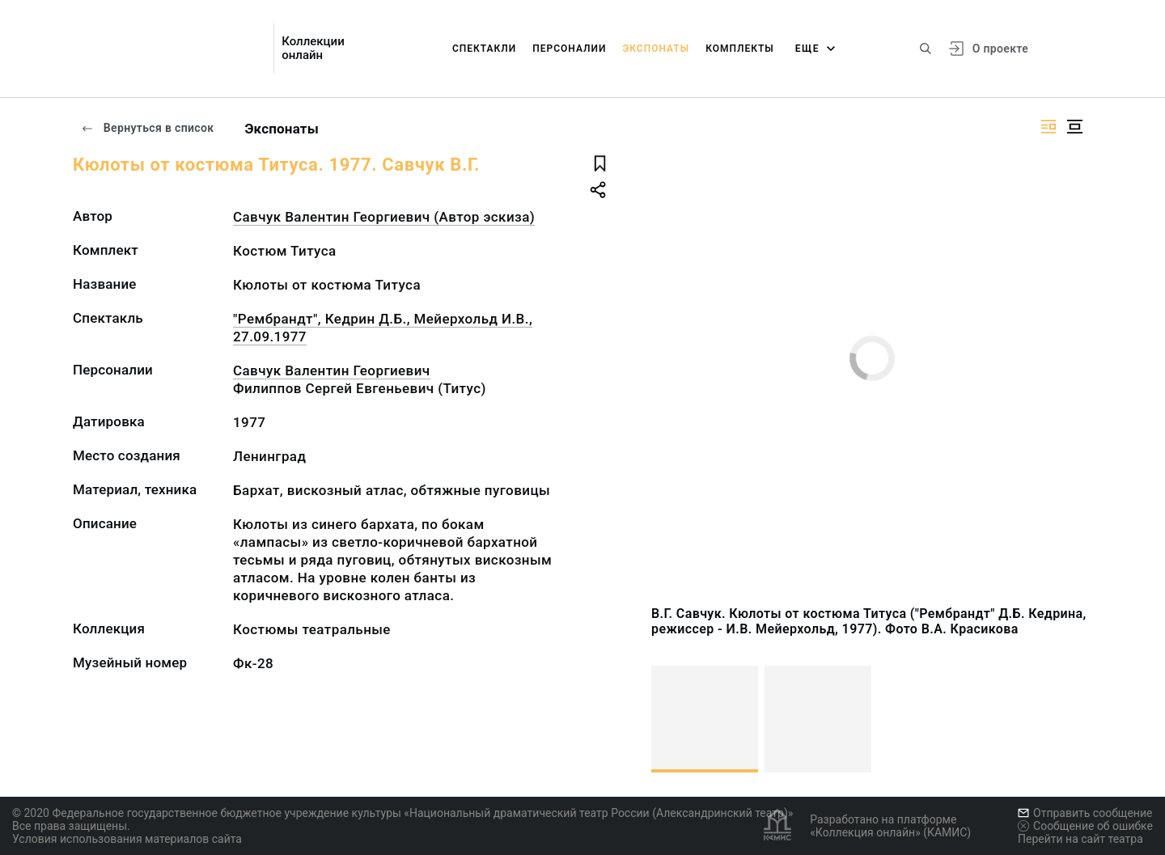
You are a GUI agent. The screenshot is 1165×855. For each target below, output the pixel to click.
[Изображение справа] (1048, 127)
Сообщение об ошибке (1085, 825)
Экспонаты (655, 48)
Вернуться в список (147, 127)
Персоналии (569, 48)
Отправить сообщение (1085, 812)
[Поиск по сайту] (925, 48)
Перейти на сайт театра (1080, 838)
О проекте (1000, 48)
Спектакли (484, 48)
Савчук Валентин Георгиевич (331, 370)
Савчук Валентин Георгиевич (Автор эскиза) (384, 217)
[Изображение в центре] (1074, 127)
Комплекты (739, 48)
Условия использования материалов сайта (127, 838)
